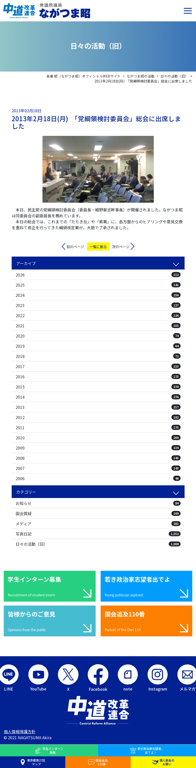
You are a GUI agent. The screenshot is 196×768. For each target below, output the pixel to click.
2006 (98, 478)
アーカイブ (26, 263)
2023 (98, 305)
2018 (98, 356)
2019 (98, 346)
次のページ (120, 246)
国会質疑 (98, 513)
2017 (98, 366)
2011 (98, 427)
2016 (98, 377)
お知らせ (98, 503)
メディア (98, 524)
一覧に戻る (98, 246)
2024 (98, 295)
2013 (98, 407)
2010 (98, 438)
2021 (98, 326)
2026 (98, 275)
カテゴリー (26, 492)
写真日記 (98, 534)
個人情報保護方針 (20, 731)
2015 (98, 387)
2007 (98, 468)
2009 (98, 448)
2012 (98, 417)
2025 (98, 285)
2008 (98, 458)
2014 (98, 397)
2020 (98, 336)
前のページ (75, 246)
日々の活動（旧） (98, 544)
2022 (98, 315)
